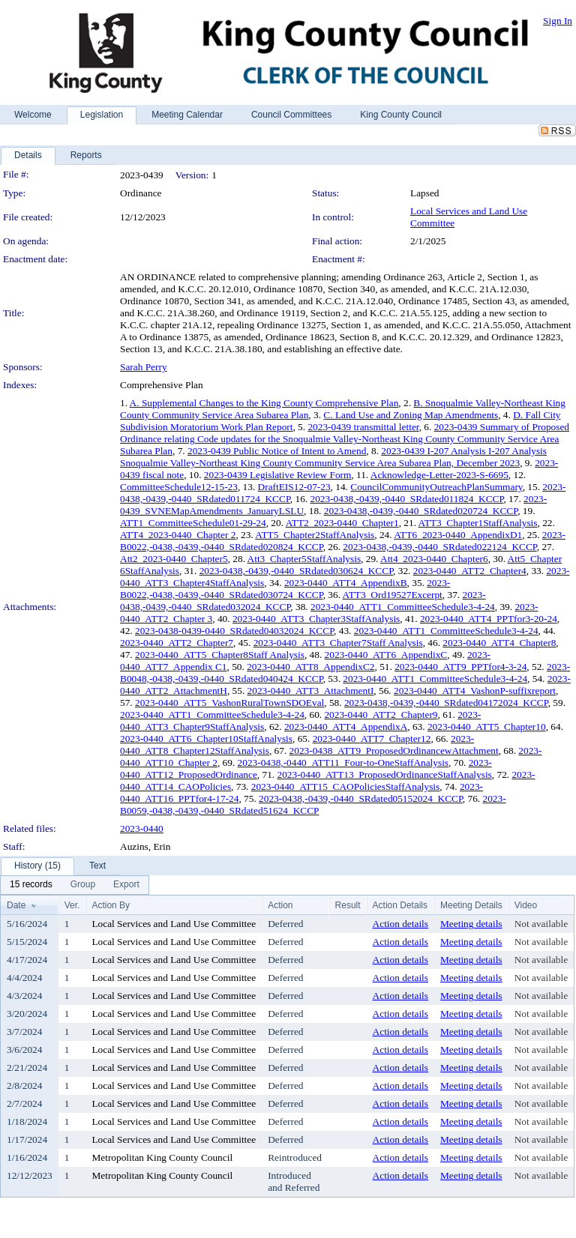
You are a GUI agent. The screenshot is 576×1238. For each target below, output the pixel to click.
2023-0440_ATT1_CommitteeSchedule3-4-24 (402, 606)
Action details (400, 923)
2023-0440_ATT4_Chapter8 (499, 642)
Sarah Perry (143, 366)
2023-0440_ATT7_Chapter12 (372, 738)
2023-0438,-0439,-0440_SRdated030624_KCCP (296, 570)
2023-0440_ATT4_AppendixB (345, 582)
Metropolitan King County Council (162, 1157)
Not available (541, 923)
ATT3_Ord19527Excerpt (392, 594)
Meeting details (471, 923)
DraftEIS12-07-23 (294, 486)
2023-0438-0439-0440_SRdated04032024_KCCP (234, 630)
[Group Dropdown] (83, 885)
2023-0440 (142, 828)
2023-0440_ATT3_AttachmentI (311, 690)
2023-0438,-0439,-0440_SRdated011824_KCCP (407, 498)
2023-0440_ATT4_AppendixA (345, 726)
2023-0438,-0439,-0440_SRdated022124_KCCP (439, 546)
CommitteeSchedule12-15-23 (179, 486)
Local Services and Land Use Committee (174, 923)
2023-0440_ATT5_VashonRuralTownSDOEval (229, 702)
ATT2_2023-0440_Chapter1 (342, 522)
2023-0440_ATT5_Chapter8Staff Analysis (219, 654)
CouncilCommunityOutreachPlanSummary (436, 486)
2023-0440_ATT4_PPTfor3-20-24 (488, 618)
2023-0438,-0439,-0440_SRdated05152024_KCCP (361, 798)
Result (348, 905)
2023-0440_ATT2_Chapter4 (469, 570)
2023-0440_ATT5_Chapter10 (487, 726)
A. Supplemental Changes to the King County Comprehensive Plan (264, 402)
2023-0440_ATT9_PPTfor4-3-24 (460, 666)
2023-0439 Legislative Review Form (278, 474)
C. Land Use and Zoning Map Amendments (410, 414)
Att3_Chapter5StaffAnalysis (305, 558)
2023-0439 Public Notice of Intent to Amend (277, 450)
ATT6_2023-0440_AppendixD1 (458, 534)
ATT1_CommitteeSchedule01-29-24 (193, 522)
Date (16, 905)
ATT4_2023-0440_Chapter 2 (178, 534)
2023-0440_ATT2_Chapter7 (176, 642)
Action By (111, 905)
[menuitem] (31, 885)
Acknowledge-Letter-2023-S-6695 (439, 474)
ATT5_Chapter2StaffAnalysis (314, 534)
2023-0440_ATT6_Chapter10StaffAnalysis (206, 738)
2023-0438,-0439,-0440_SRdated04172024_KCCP (446, 702)
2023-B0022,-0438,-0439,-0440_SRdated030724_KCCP (285, 588)
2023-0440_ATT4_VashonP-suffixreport (475, 690)
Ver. (72, 905)
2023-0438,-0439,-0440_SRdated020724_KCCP (421, 510)
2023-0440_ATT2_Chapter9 (380, 714)
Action (280, 905)
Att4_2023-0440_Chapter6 (434, 558)
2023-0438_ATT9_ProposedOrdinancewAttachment (394, 750)
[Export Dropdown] (126, 885)
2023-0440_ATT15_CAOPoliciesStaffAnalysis (345, 786)
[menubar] (74, 885)
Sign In (557, 20)
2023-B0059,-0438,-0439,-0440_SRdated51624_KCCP (313, 804)
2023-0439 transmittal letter (363, 426)
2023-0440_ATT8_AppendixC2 (310, 666)
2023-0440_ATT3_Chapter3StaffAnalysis (316, 618)
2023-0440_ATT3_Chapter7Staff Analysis (338, 642)
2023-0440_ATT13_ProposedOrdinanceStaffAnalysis (385, 774)
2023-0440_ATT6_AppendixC (386, 654)
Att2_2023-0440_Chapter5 (174, 558)
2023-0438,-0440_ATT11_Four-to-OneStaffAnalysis (343, 762)
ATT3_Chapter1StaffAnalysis (478, 522)
